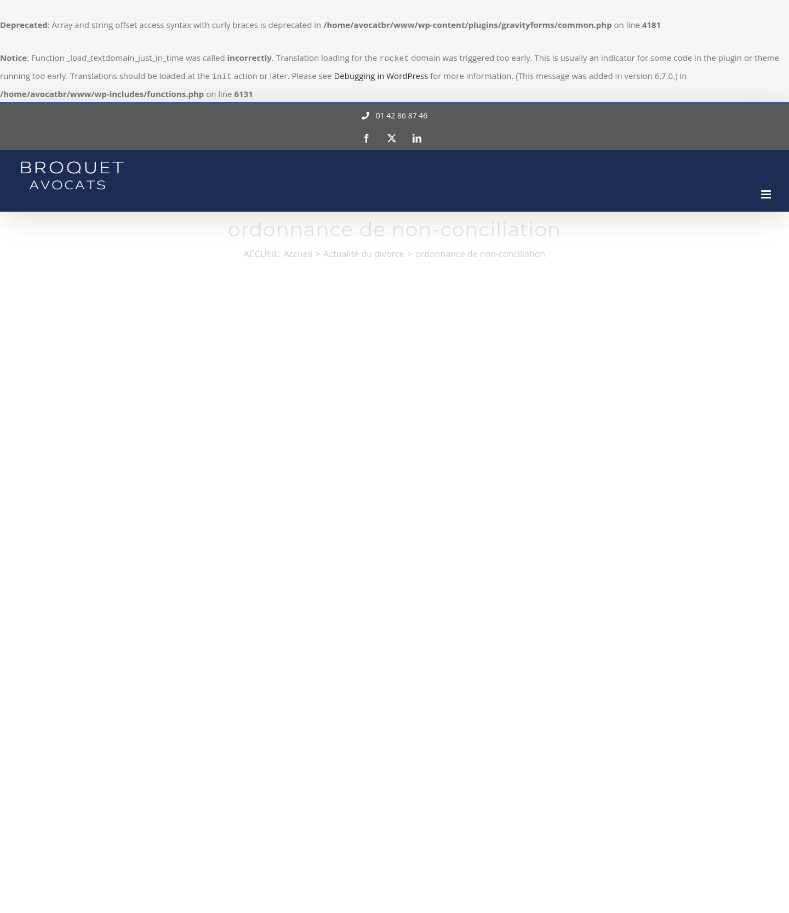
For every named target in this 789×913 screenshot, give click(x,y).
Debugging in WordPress (381, 74)
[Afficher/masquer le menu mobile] (767, 191)
